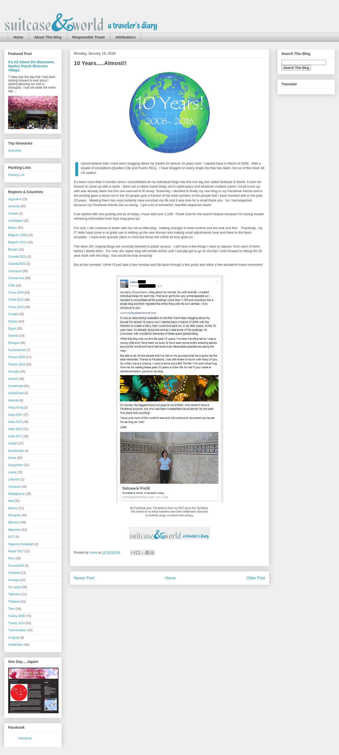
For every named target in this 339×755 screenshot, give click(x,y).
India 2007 (15, 415)
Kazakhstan (16, 451)
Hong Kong (15, 407)
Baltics (12, 228)
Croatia (13, 314)
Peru (11, 558)
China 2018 (16, 307)
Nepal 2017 (16, 551)
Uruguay (13, 637)
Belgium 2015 (17, 242)
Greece (13, 379)
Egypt (12, 328)
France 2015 (16, 364)
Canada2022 (17, 264)
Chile (11, 285)
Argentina (14, 199)
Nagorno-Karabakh (21, 544)
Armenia (13, 206)
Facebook (25, 738)
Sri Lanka (14, 587)
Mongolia (14, 515)
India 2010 (15, 422)
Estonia (13, 335)
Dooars (13, 321)
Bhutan (13, 249)
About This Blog (47, 37)
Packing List (16, 175)
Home (18, 37)
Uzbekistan (15, 644)
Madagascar (16, 494)
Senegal (13, 580)
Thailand (14, 601)
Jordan (12, 443)
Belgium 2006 (17, 235)
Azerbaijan (15, 220)
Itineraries (15, 150)
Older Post (255, 578)
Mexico (13, 508)
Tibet (11, 608)
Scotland (14, 573)
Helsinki (13, 400)
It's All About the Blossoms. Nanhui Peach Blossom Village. (31, 66)
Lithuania (14, 486)
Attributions (126, 37)
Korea (12, 458)
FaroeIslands (17, 350)
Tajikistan (14, 594)
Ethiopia (13, 343)
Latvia (12, 472)
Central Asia (16, 278)
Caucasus (15, 271)
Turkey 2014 (16, 623)
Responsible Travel (88, 37)
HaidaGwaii (16, 393)
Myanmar (14, 530)
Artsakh (13, 213)
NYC (11, 537)
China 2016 (16, 299)
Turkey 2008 (16, 616)
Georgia (13, 371)
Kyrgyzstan (15, 465)
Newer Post (84, 578)
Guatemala (15, 386)
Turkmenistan (17, 630)
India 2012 (15, 429)
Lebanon (14, 479)
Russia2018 (16, 565)
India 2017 (15, 436)
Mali (11, 501)
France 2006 (16, 357)
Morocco (14, 522)
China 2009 (16, 292)
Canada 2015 (17, 256)
